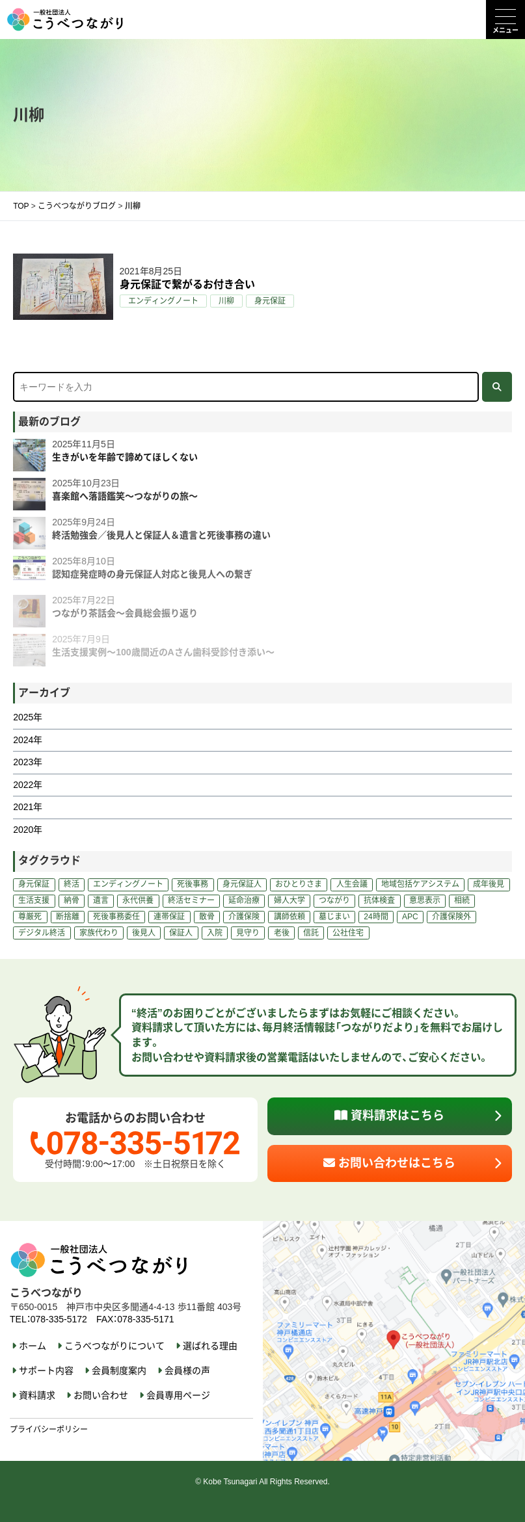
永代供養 (138, 900)
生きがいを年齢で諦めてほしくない (125, 457)
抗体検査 (379, 900)
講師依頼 (289, 916)
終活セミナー (191, 900)
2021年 (27, 807)
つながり (334, 900)
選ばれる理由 (210, 1346)
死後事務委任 (116, 916)
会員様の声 (187, 1370)
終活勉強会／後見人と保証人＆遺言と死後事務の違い (161, 535)
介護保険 (244, 916)
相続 (462, 900)
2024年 (27, 740)
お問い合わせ (101, 1395)
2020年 (27, 829)
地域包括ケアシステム (420, 884)
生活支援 (33, 900)
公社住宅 (348, 933)
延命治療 (244, 900)
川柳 (226, 301)
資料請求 (37, 1395)
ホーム (32, 1346)
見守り (248, 933)
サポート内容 (46, 1370)
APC (410, 916)
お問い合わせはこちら (389, 1163)
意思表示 (424, 900)
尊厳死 (30, 916)
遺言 (101, 900)
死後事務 (192, 884)
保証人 (181, 933)
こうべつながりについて (114, 1346)
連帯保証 (169, 916)
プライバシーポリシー (49, 1429)
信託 (311, 933)
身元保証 (270, 301)
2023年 (27, 762)
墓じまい (334, 916)
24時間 (376, 916)
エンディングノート (163, 301)
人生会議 (352, 884)
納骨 (71, 900)
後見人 (143, 933)
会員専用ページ (178, 1395)
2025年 (27, 717)
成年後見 (488, 884)
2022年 (27, 785)
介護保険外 (451, 916)
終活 (71, 884)
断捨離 (67, 916)
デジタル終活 (41, 933)
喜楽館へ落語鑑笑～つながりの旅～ (125, 496)
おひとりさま (298, 884)
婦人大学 (289, 900)
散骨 (207, 916)
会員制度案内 (119, 1370)
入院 (214, 933)
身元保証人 (242, 884)
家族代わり (98, 933)
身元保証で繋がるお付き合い (187, 284)
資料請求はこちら (389, 1115)
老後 (281, 933)
